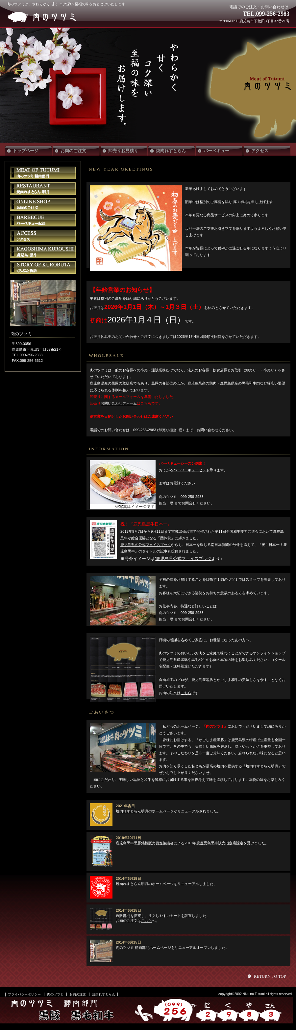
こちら (186, 693)
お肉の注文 (77, 994)
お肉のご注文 (43, 204)
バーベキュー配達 (43, 220)
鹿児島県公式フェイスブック (183, 558)
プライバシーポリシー (24, 994)
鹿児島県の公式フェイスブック (145, 545)
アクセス (43, 236)
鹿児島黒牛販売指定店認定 (221, 843)
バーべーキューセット (191, 470)
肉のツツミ (55, 17)
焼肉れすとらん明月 (132, 811)
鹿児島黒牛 (43, 252)
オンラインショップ (269, 653)
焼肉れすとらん (103, 994)
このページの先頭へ (267, 976)
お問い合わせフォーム (119, 403)
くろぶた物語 (43, 267)
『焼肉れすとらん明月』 (262, 766)
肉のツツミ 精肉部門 (43, 173)
